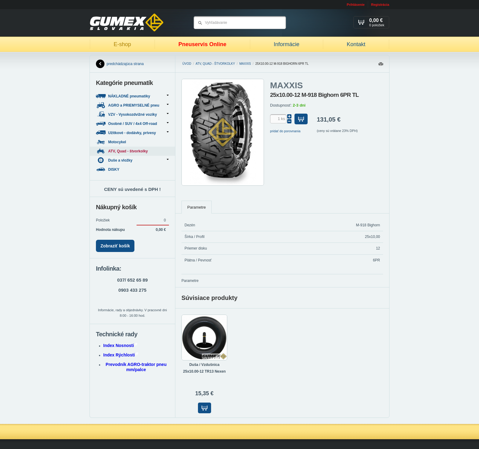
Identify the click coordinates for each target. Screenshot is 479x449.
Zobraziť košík (115, 245)
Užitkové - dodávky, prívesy (132, 133)
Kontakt (356, 44)
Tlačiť (380, 65)
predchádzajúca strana (120, 64)
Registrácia (380, 4)
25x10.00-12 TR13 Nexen (204, 371)
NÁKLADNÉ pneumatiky (132, 96)
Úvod (186, 63)
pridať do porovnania (285, 131)
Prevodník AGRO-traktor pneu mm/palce (136, 367)
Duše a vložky (132, 160)
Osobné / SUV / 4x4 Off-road (132, 123)
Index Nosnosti (120, 345)
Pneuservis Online (202, 44)
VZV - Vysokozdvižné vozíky (132, 114)
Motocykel (111, 142)
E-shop (122, 44)
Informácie (286, 44)
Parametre (196, 207)
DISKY (108, 169)
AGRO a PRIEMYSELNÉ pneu (132, 105)
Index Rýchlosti (120, 354)
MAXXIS (245, 63)
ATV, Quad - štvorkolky (215, 63)
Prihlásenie (356, 4)
